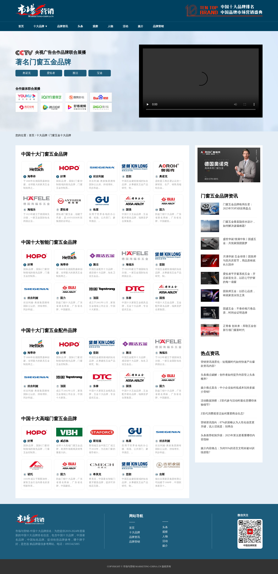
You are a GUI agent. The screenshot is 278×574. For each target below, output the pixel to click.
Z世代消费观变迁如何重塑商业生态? (222, 413)
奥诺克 (27, 73)
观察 (95, 26)
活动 (125, 26)
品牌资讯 (62, 26)
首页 (21, 26)
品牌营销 (158, 26)
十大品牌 (41, 135)
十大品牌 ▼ (40, 26)
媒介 (140, 26)
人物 (110, 26)
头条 (80, 26)
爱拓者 (51, 73)
